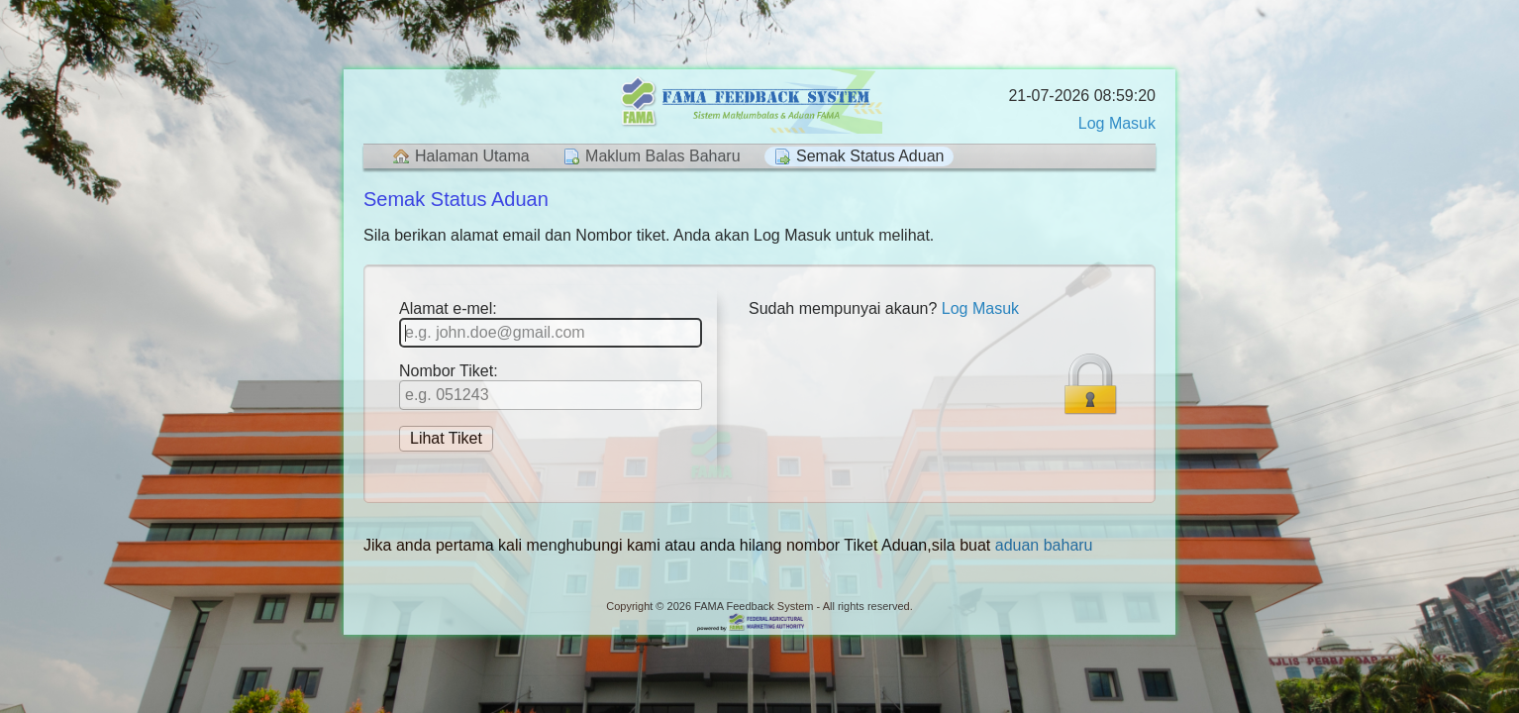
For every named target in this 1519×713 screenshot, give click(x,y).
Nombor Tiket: (550, 386)
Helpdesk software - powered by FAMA (759, 623)
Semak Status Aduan (870, 156)
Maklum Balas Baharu (663, 156)
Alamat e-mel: (550, 324)
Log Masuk (1117, 123)
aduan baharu (1044, 545)
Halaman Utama (472, 156)
